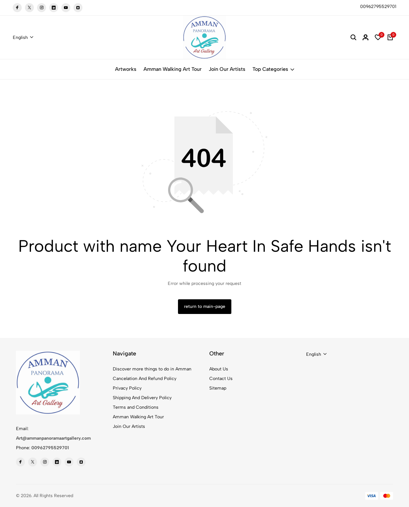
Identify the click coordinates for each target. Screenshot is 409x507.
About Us (218, 369)
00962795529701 (50, 448)
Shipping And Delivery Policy (142, 397)
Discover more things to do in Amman (152, 369)
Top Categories (273, 69)
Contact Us (221, 378)
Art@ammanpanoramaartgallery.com (53, 438)
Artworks (125, 69)
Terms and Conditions (135, 407)
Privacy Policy (127, 388)
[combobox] (23, 37)
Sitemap (217, 388)
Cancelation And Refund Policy (144, 378)
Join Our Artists (227, 69)
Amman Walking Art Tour (172, 69)
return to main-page (204, 306)
